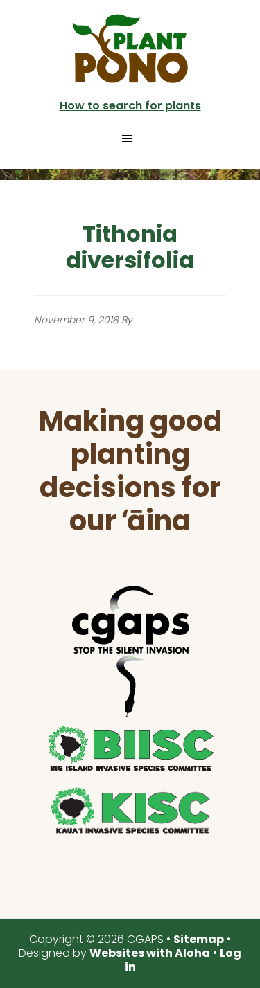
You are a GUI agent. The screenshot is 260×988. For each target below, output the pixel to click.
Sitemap (198, 939)
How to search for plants (130, 106)
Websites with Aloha (149, 953)
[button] (130, 138)
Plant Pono (130, 48)
